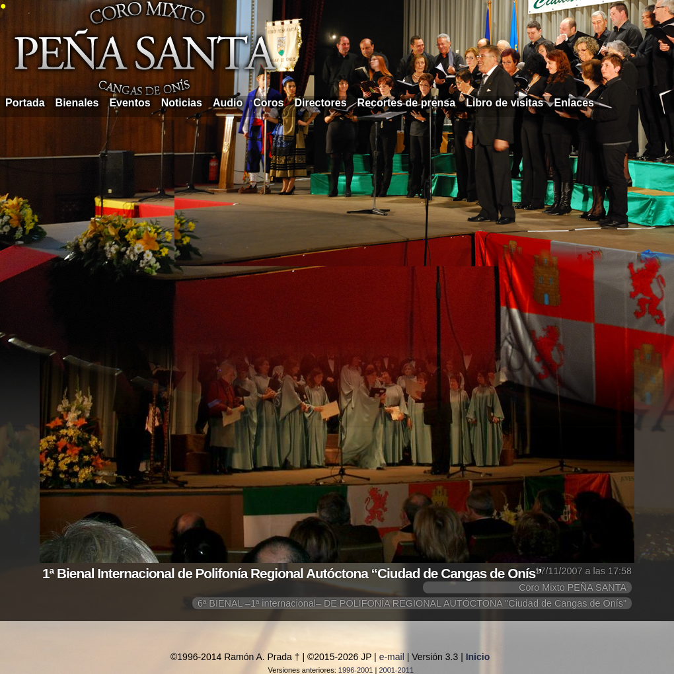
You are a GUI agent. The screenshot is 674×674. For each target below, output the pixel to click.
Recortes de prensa (406, 102)
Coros (268, 102)
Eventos (129, 102)
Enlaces (574, 102)
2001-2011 (396, 670)
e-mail (391, 657)
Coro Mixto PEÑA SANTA (572, 587)
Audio (228, 102)
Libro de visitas (504, 102)
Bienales (77, 102)
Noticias (181, 102)
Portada (25, 102)
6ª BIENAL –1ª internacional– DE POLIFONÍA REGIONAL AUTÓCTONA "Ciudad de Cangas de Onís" (412, 603)
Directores (320, 102)
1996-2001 (355, 670)
